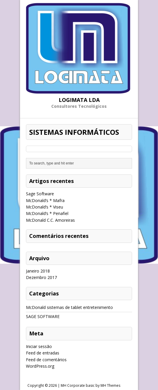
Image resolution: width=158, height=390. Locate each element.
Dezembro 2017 (41, 277)
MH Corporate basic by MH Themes (90, 385)
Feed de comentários (46, 359)
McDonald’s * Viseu (44, 207)
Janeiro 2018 (38, 271)
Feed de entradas (42, 353)
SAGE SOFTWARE (43, 316)
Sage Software (40, 193)
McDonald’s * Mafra (45, 200)
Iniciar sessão (39, 346)
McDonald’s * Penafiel (47, 213)
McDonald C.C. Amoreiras (50, 220)
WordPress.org (40, 366)
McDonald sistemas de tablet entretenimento (69, 307)
